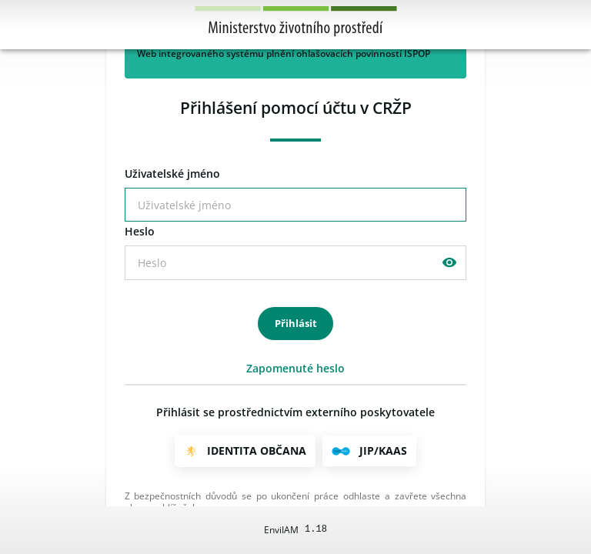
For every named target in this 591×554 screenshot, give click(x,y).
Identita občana (256, 450)
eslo (140, 231)
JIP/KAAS (383, 450)
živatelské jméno (172, 174)
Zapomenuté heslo (295, 368)
